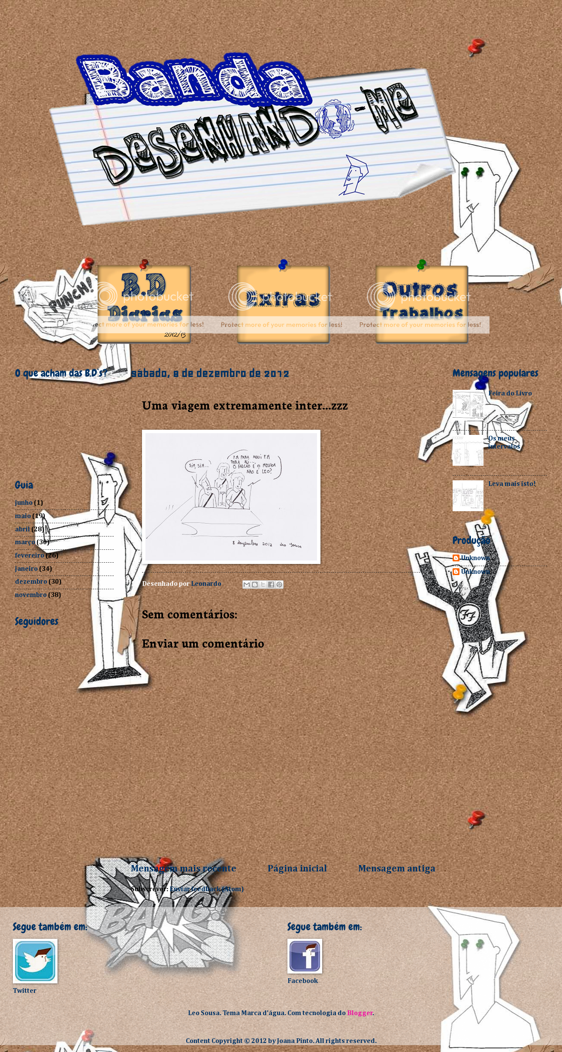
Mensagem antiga (396, 869)
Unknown (475, 558)
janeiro (26, 569)
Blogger (360, 1013)
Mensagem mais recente (183, 869)
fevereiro (29, 555)
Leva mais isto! (512, 484)
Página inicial (297, 869)
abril (22, 529)
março (25, 542)
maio (23, 516)
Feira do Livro (510, 393)
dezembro (31, 582)
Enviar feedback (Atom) (206, 889)
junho (24, 503)
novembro (31, 595)
